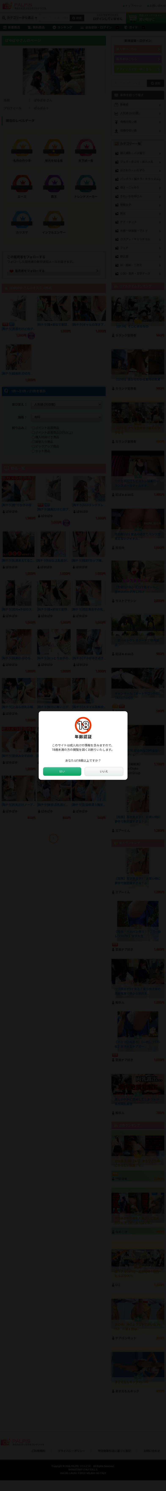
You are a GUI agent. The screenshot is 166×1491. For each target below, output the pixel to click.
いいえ (103, 771)
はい (62, 771)
